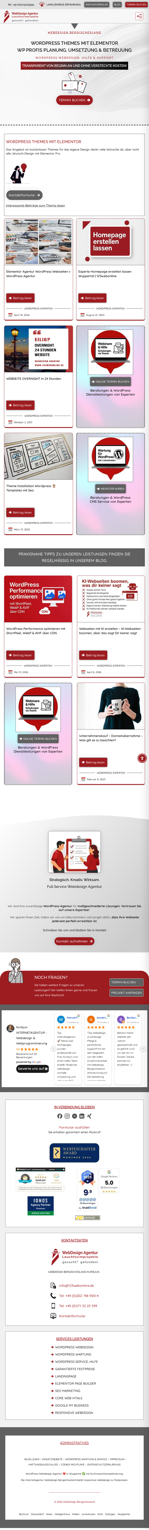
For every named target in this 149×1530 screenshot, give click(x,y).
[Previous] (53, 1049)
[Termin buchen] (136, 4)
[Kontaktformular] (96, 4)
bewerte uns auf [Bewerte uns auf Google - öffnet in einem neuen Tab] (33, 1068)
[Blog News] (117, 4)
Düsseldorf (37, 1514)
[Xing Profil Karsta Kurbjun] (89, 1116)
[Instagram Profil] (67, 1116)
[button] (139, 16)
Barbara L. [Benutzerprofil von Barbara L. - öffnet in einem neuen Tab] (133, 1017)
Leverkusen (88, 1514)
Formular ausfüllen (74, 1127)
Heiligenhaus (62, 1514)
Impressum (117, 1459)
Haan (49, 1514)
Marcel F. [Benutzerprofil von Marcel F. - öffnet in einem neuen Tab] (73, 1017)
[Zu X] (74, 1116)
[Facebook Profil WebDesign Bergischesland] (59, 1116)
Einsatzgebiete (52, 1459)
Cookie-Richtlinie (73, 1464)
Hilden (76, 1514)
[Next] (143, 1049)
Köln (100, 1514)
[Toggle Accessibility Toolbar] (142, 758)
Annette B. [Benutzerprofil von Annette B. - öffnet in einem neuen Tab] (103, 1017)
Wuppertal (124, 1514)
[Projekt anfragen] (127, 993)
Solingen (110, 1514)
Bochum (24, 1514)
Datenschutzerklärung (103, 1464)
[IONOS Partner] (40, 1206)
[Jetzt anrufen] (17, 4)
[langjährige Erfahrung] (59, 4)
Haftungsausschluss (43, 1464)
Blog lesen (32, 1459)
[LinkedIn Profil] (82, 1116)
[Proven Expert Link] (40, 1180)
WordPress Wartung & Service (86, 1459)
